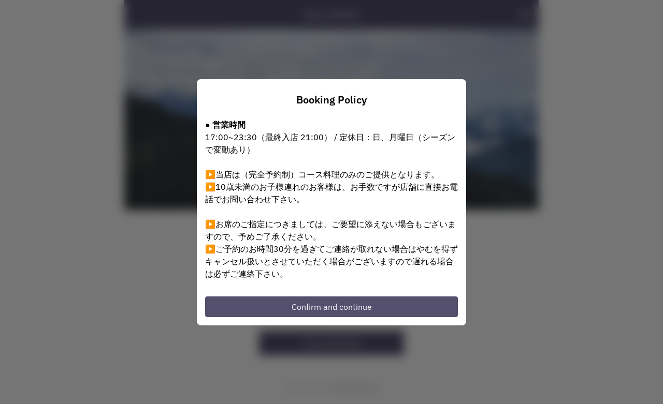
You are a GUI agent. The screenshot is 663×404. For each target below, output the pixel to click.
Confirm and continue (332, 307)
